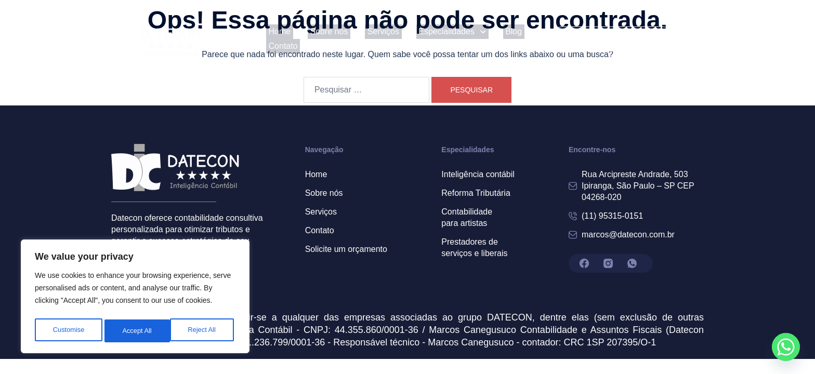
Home (275, 38)
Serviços (368, 38)
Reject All (136, 331)
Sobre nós (319, 38)
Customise (68, 331)
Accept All (203, 331)
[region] (135, 298)
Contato (526, 38)
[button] (433, 39)
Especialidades (433, 38)
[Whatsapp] (786, 347)
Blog (489, 38)
